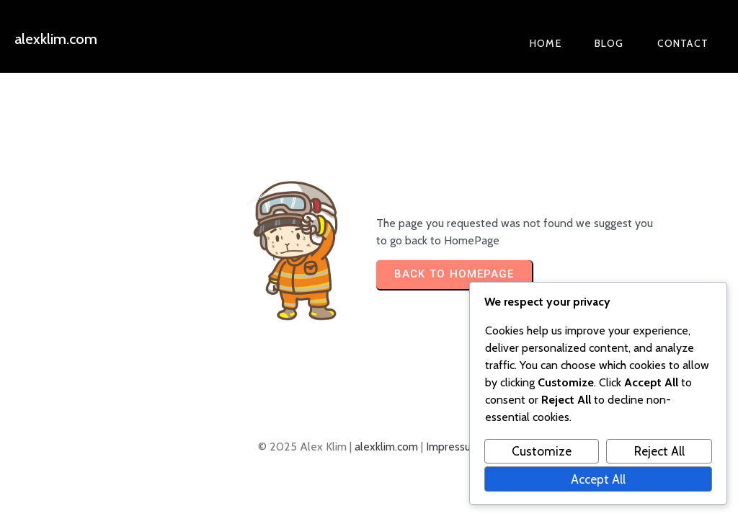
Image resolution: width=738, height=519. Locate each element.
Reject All (659, 450)
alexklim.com (386, 446)
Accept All (598, 479)
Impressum (453, 446)
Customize (542, 450)
